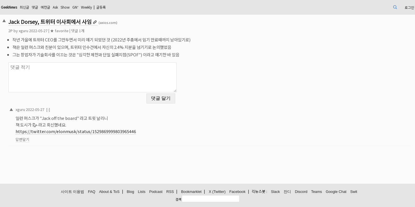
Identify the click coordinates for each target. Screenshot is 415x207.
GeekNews (52, 7)
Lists (141, 192)
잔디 (287, 192)
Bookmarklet (191, 192)
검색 (178, 199)
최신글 (71, 7)
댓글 (83, 7)
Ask (106, 7)
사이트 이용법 (72, 192)
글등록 (161, 7)
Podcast (156, 192)
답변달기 (62, 136)
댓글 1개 (117, 30)
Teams (316, 192)
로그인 (367, 7)
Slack (275, 192)
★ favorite (99, 30)
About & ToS (109, 192)
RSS (170, 192)
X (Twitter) (217, 192)
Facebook (237, 192)
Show (118, 7)
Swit (353, 192)
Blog (130, 192)
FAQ (91, 192)
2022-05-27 (75, 105)
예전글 (95, 7)
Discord (301, 192)
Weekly (144, 7)
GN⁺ (130, 7)
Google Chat (336, 192)
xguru (63, 30)
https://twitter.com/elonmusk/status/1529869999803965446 (116, 128)
